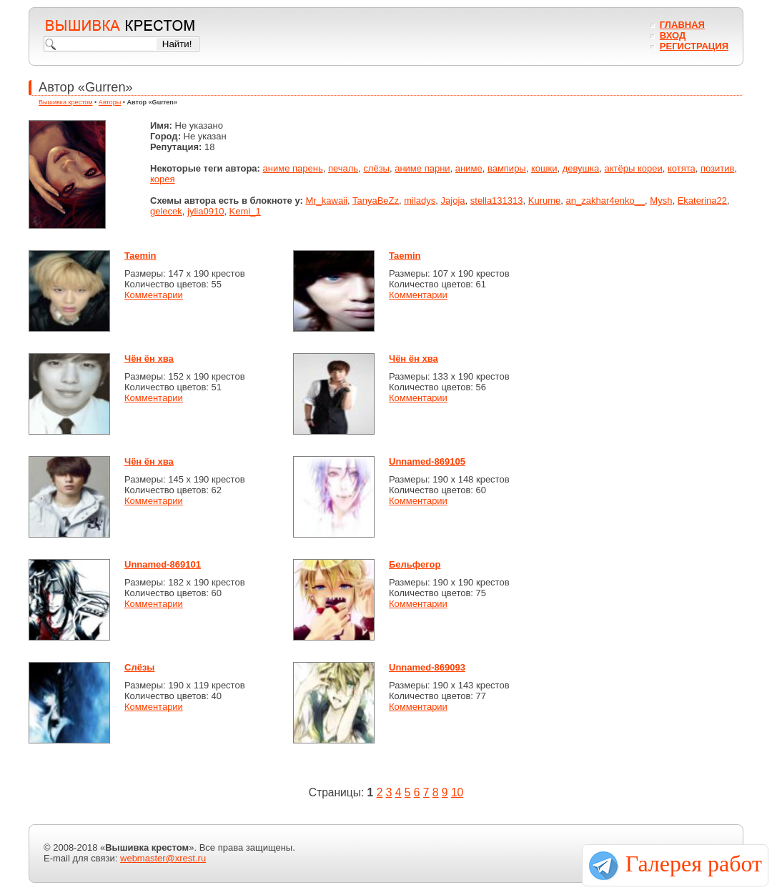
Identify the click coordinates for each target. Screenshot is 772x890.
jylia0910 (205, 211)
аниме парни (422, 168)
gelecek (166, 211)
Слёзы (139, 667)
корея (162, 179)
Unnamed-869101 (162, 564)
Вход (673, 35)
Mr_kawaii (326, 200)
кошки (544, 168)
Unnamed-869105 (427, 461)
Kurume (544, 200)
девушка (581, 168)
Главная (682, 24)
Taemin (140, 255)
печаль (343, 168)
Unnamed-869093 (427, 667)
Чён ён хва (149, 358)
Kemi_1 (245, 211)
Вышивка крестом (66, 102)
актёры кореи (633, 168)
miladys (419, 200)
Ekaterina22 (702, 200)
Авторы (110, 102)
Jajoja (453, 200)
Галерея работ (693, 863)
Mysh (661, 200)
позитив (717, 168)
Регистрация (694, 46)
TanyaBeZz (375, 200)
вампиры (507, 168)
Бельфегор (414, 564)
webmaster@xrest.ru (163, 858)
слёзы (376, 168)
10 (457, 792)
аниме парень (293, 168)
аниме (468, 168)
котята (682, 168)
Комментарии (153, 295)
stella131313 (496, 200)
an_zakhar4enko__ (605, 200)
